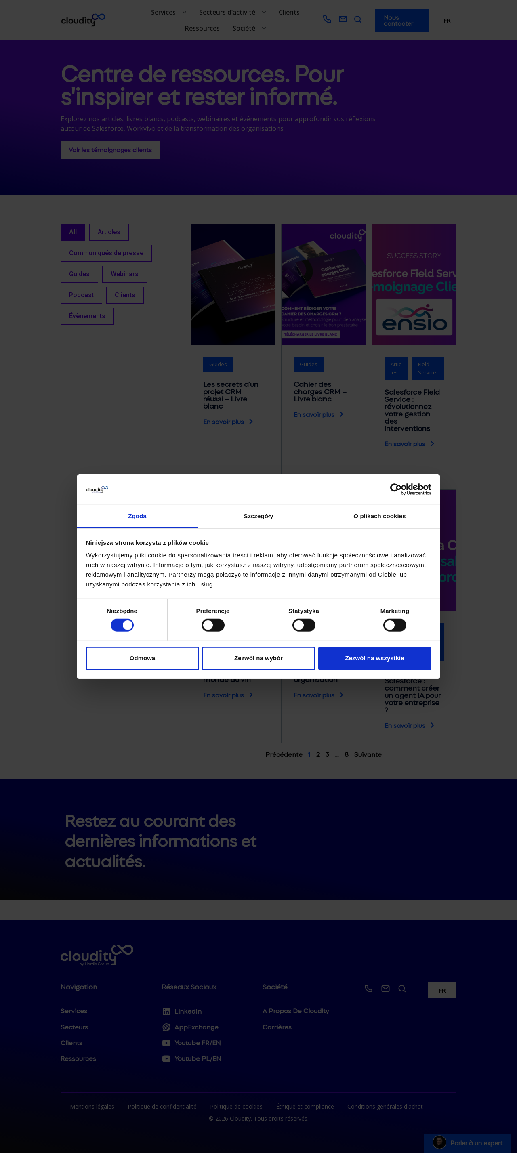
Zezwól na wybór (258, 658)
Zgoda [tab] (137, 515)
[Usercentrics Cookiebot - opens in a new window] (396, 489)
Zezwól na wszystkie (374, 658)
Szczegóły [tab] (258, 515)
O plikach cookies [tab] (379, 515)
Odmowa (142, 658)
